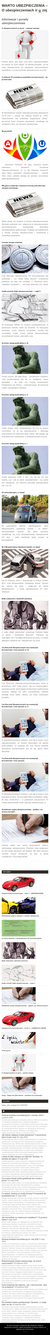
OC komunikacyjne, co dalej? (13, 492)
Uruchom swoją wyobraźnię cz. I (14, 443)
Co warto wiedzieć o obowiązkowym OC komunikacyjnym (22, 938)
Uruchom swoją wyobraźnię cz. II (15, 394)
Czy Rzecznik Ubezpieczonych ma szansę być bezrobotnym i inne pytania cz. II (20, 705)
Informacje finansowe (13, 1111)
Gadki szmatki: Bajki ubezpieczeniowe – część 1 (18, 983)
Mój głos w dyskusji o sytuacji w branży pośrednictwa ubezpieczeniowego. (23, 186)
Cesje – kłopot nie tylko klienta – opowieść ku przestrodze (22, 1095)
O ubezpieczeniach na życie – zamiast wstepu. (21, 28)
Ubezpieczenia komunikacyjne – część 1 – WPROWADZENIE (22, 893)
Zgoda (25, 1332)
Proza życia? (6, 1050)
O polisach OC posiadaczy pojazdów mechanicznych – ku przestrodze (25, 78)
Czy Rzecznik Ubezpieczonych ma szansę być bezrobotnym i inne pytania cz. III (20, 648)
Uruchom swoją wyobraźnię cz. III (15, 343)
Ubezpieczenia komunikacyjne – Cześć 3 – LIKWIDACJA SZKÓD (24, 1028)
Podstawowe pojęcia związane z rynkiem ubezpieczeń (20, 916)
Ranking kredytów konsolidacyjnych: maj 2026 (20, 1239)
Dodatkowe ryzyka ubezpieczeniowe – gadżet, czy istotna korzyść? (22, 810)
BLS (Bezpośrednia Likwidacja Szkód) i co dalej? (21, 547)
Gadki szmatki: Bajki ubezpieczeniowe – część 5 (21, 291)
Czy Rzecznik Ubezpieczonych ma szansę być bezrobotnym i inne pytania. (20, 759)
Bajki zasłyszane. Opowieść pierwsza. (17, 598)
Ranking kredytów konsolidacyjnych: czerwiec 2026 (22, 1115)
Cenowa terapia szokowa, (12, 242)
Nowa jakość (7, 131)
